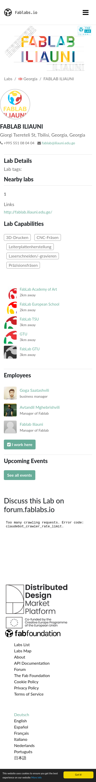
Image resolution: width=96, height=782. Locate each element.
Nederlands (24, 745)
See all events (19, 475)
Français (21, 733)
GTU (23, 334)
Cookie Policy (26, 681)
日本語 (20, 757)
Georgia (27, 78)
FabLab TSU (29, 319)
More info (36, 777)
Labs (8, 78)
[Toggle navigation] (85, 12)
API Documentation (32, 663)
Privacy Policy (26, 687)
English (20, 720)
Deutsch (21, 714)
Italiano (20, 739)
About (19, 656)
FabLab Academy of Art (38, 289)
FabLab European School (39, 304)
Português (23, 751)
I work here (19, 444)
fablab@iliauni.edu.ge (58, 143)
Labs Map (22, 650)
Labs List (22, 644)
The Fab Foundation (32, 675)
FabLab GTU (30, 349)
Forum (20, 669)
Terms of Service (29, 693)
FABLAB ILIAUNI (59, 78)
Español (21, 726)
